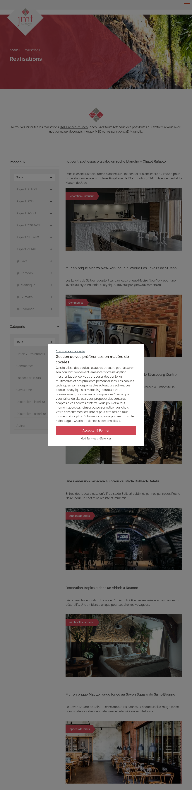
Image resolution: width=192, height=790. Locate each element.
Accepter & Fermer (96, 430)
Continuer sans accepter (70, 351)
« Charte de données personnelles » (95, 420)
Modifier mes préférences (96, 438)
